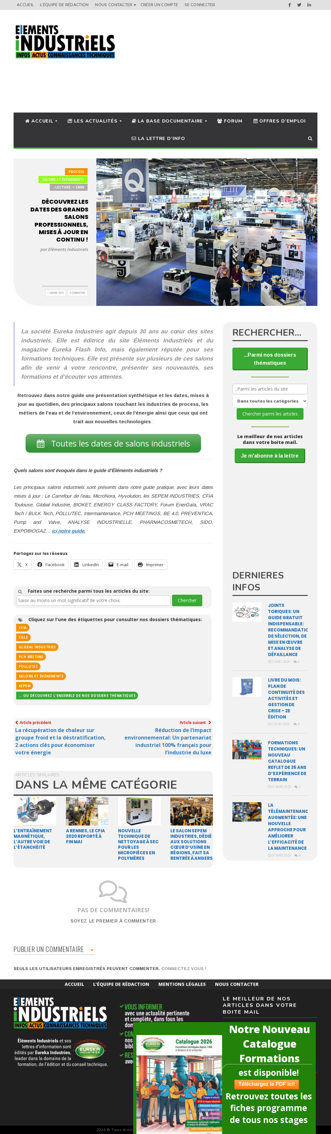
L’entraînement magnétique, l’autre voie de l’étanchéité (33, 839)
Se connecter (200, 4)
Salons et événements (41, 676)
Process (76, 171)
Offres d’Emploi (279, 121)
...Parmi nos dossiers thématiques (270, 359)
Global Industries (37, 647)
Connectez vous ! (183, 968)
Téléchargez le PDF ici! (265, 1084)
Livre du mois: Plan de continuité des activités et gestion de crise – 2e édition (286, 698)
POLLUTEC (28, 666)
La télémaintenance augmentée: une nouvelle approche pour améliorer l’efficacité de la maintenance (289, 826)
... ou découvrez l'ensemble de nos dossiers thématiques (77, 695)
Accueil (25, 4)
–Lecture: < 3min (68, 187)
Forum (229, 121)
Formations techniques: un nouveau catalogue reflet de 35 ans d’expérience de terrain (287, 761)
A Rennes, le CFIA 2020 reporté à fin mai (85, 836)
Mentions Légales (182, 984)
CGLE (23, 637)
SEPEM (24, 686)
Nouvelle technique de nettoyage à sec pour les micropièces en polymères (138, 844)
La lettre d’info (158, 138)
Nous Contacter (113, 4)
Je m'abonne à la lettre (270, 456)
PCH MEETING (31, 656)
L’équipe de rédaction (64, 4)
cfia (23, 627)
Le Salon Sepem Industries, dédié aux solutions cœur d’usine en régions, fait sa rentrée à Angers (191, 844)
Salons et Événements (63, 179)
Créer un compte (159, 4)
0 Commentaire (78, 293)
